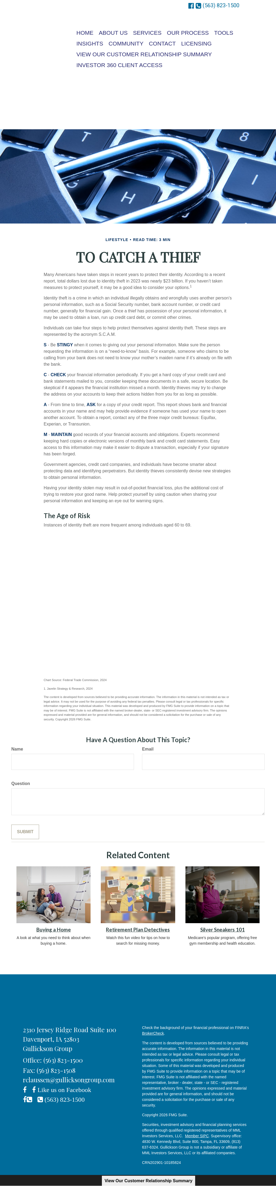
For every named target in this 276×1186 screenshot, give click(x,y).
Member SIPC (197, 1136)
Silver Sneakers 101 (222, 930)
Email (148, 749)
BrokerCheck (153, 1033)
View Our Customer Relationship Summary (148, 1180)
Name (17, 749)
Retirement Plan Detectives (138, 930)
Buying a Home (53, 930)
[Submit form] (25, 832)
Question (20, 783)
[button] (113, 32)
